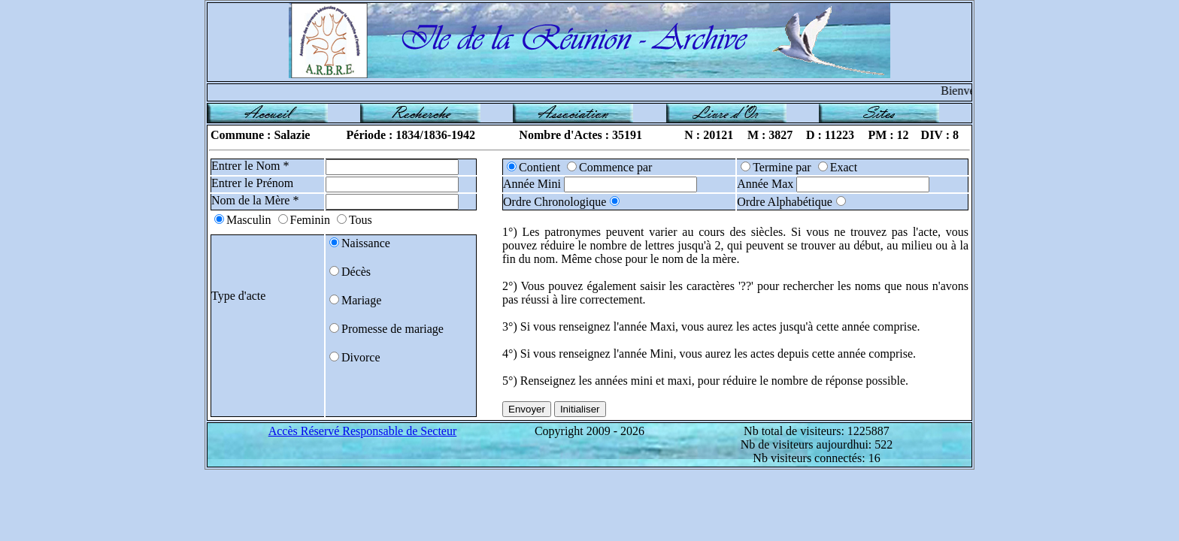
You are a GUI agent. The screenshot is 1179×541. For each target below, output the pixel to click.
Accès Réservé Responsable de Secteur (362, 431)
